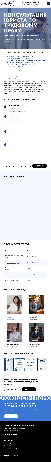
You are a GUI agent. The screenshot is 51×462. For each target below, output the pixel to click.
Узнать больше (12, 391)
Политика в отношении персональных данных (14, 458)
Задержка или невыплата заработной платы (20, 62)
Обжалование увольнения (15, 66)
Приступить (40, 168)
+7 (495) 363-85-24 (30, 2)
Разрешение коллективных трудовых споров (20, 58)
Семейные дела (8, 443)
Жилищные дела (8, 440)
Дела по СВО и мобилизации (12, 448)
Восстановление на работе (15, 70)
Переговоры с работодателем (16, 74)
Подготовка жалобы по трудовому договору (20, 64)
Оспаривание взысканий (14, 72)
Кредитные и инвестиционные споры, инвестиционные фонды (21, 451)
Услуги (12, 35)
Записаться (29, 391)
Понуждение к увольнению (15, 76)
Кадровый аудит (12, 78)
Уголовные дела (8, 446)
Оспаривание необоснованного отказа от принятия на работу (26, 60)
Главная (6, 35)
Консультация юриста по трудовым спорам (20, 56)
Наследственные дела (10, 438)
